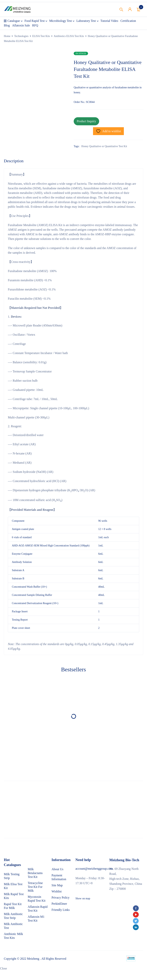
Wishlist (56, 891)
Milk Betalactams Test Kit (35, 873)
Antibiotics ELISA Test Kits (69, 36)
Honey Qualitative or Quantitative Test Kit (104, 146)
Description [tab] (14, 160)
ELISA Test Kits (41, 36)
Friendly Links (60, 909)
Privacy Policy (60, 897)
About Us (57, 869)
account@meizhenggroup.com (94, 868)
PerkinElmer (59, 903)
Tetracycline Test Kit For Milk (35, 886)
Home (7, 36)
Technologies (21, 36)
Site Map (57, 885)
